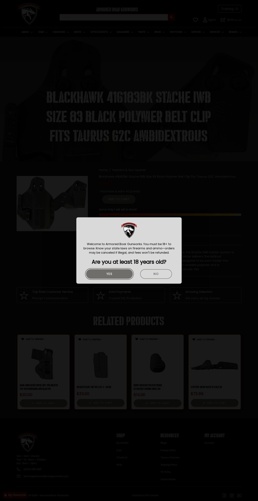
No (156, 274)
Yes (109, 274)
